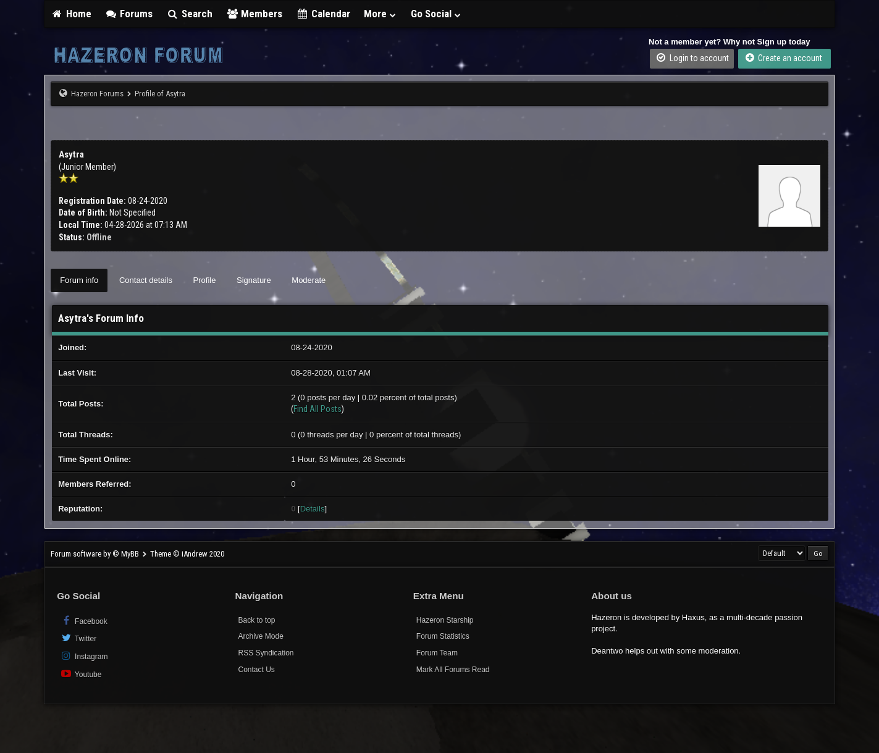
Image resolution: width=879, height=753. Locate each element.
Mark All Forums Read (453, 669)
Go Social (436, 13)
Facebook (83, 620)
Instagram (83, 655)
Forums (129, 13)
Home (71, 13)
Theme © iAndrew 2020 (187, 553)
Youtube (80, 673)
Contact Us (256, 669)
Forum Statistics (442, 636)
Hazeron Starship (445, 620)
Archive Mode (260, 636)
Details (312, 508)
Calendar (323, 13)
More (380, 13)
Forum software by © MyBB (96, 553)
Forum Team (437, 653)
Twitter (78, 638)
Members (254, 13)
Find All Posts (317, 409)
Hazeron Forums (97, 93)
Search (189, 13)
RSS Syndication (265, 653)
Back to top (256, 620)
